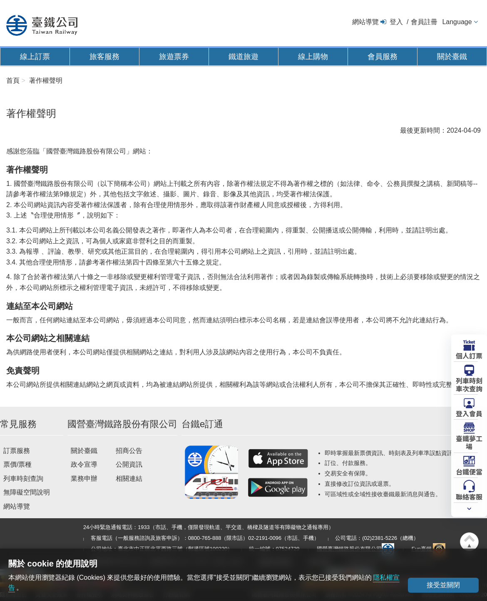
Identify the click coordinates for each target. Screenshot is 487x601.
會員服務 (383, 56)
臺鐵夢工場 (469, 441)
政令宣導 (84, 464)
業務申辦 (84, 478)
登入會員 (469, 413)
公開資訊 (129, 464)
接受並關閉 (443, 585)
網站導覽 (365, 21)
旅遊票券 (174, 56)
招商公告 (129, 450)
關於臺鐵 (452, 56)
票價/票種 (17, 464)
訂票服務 (16, 450)
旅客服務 (104, 56)
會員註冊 (424, 21)
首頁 (13, 80)
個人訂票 (469, 355)
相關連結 (129, 478)
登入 (396, 21)
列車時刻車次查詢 (469, 384)
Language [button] (457, 21)
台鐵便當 (469, 471)
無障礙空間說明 (26, 492)
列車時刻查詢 (23, 478)
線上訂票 (35, 56)
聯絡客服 (469, 496)
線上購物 (313, 56)
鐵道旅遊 (243, 56)
